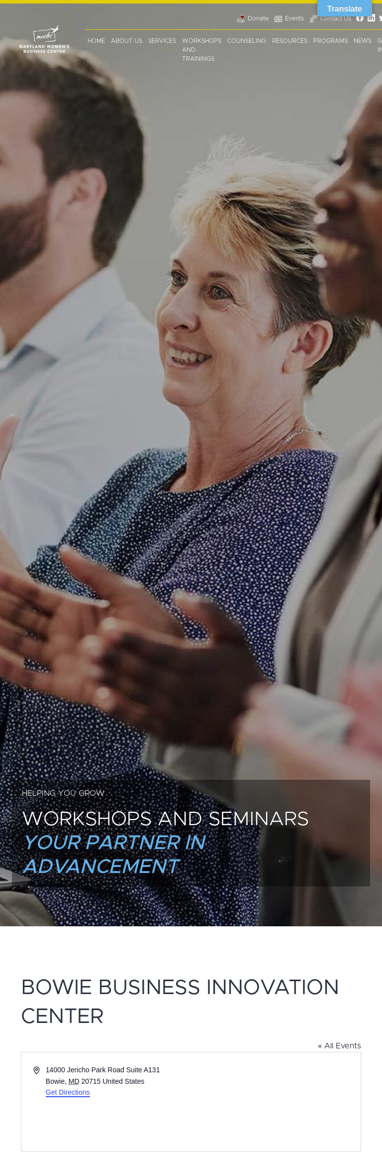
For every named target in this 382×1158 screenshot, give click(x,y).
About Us (126, 41)
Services (162, 41)
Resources (289, 41)
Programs (330, 41)
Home (96, 41)
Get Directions (68, 1092)
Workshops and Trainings (201, 50)
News (363, 41)
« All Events (339, 1046)
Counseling (246, 41)
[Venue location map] (275, 1101)
